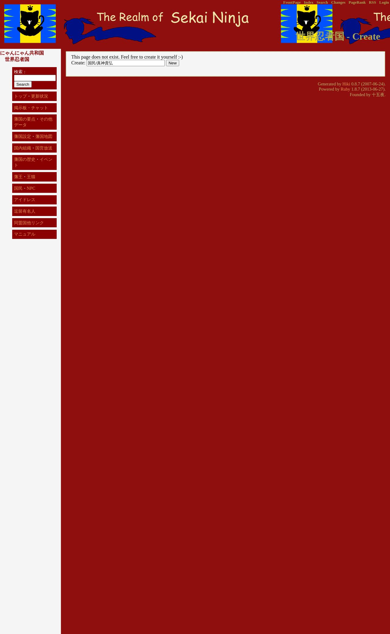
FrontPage (292, 2)
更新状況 (39, 96)
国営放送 (43, 148)
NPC (31, 188)
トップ (20, 96)
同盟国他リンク (29, 222)
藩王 (18, 176)
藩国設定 (22, 136)
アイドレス (24, 199)
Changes (338, 2)
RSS (372, 2)
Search (322, 2)
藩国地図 (43, 136)
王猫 (31, 176)
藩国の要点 (24, 119)
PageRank (357, 2)
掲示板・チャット (31, 107)
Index (308, 2)
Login (384, 2)
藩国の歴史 (24, 159)
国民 (18, 188)
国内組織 (22, 148)
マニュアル (24, 234)
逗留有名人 (24, 211)
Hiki (346, 83)
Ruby (345, 89)
